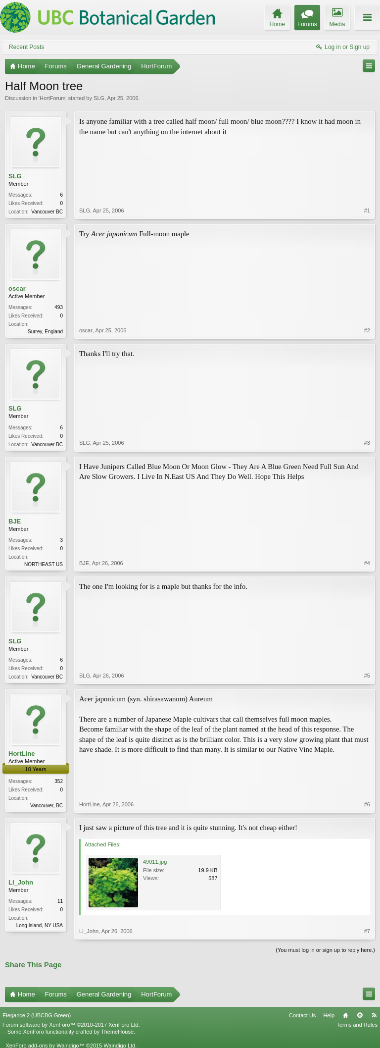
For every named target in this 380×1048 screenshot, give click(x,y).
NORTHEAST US (43, 564)
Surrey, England (45, 331)
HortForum (53, 98)
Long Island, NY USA (39, 925)
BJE (14, 521)
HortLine (21, 753)
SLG (99, 98)
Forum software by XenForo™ (71, 1025)
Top (359, 1015)
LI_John (20, 882)
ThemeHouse (117, 1032)
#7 (367, 931)
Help (328, 1015)
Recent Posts (26, 47)
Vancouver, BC (46, 805)
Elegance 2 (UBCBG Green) (36, 1015)
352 (58, 781)
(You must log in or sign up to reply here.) (325, 950)
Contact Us (302, 1015)
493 (58, 307)
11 (60, 901)
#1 (367, 210)
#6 (367, 804)
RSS (374, 1015)
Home (345, 1015)
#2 (367, 330)
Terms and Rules (357, 1025)
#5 (367, 676)
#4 (367, 563)
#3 (367, 443)
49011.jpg (155, 862)
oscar (17, 288)
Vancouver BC (47, 211)
